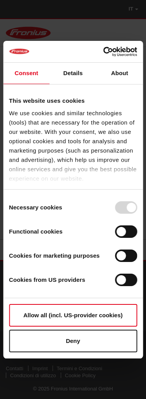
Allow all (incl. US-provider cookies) (73, 315)
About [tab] (119, 73)
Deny (73, 340)
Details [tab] (73, 73)
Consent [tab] (26, 73)
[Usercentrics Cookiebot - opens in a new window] (104, 52)
